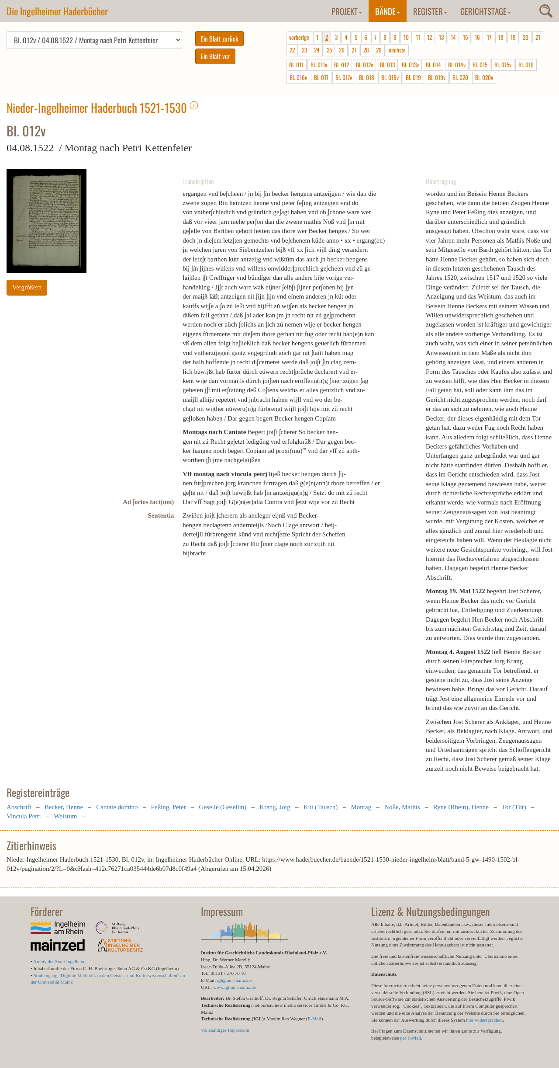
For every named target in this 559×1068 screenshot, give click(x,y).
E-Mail (314, 1018)
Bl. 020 (460, 77)
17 (489, 37)
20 (525, 37)
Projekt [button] (346, 11)
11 (418, 37)
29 (379, 49)
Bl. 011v (319, 64)
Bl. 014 (433, 64)
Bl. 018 (366, 77)
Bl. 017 (321, 77)
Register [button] (430, 11)
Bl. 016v (298, 77)
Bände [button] (387, 11)
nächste (397, 49)
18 (501, 37)
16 (477, 37)
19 (513, 37)
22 (292, 49)
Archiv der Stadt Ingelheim (59, 961)
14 (453, 37)
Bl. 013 (387, 64)
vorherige (299, 37)
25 (329, 49)
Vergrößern (26, 287)
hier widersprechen (484, 1020)
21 (537, 37)
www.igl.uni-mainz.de (234, 987)
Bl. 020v (484, 77)
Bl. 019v (436, 77)
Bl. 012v (364, 64)
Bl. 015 (480, 64)
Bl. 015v (502, 64)
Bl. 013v (410, 64)
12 (429, 37)
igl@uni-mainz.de (234, 980)
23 (304, 49)
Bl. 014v (457, 64)
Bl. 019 (413, 77)
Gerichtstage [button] (485, 11)
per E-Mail (410, 1037)
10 (406, 37)
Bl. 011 (296, 64)
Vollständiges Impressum (225, 1030)
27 (354, 49)
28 (366, 49)
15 (465, 37)
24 (317, 49)
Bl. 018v (390, 77)
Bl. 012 (341, 64)
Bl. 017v (343, 77)
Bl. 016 (526, 64)
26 (342, 49)
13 (441, 37)
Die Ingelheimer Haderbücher (57, 11)
